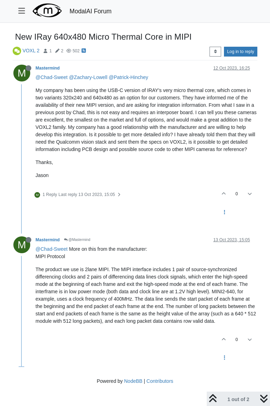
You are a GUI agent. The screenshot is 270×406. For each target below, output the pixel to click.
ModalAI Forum (91, 11)
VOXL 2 (31, 50)
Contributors (160, 381)
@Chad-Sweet (52, 77)
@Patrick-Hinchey (128, 77)
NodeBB (133, 381)
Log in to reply (240, 51)
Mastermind (48, 68)
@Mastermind (77, 240)
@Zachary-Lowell (88, 77)
